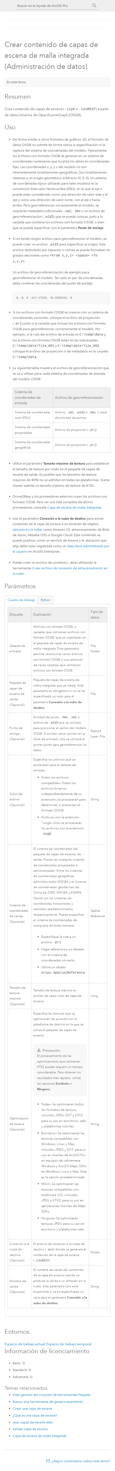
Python (45, 600)
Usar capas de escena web (33, 1424)
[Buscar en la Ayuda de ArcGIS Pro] (53, 5)
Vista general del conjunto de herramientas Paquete (52, 1396)
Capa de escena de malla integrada (74, 507)
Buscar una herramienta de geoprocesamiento (48, 1403)
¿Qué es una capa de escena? (35, 1417)
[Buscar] (94, 6)
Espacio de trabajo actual (25, 1346)
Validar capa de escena (30, 1431)
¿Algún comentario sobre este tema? (81, 1463)
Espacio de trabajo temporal (68, 1346)
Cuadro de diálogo (21, 600)
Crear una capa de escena (32, 1410)
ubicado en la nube (27, 530)
